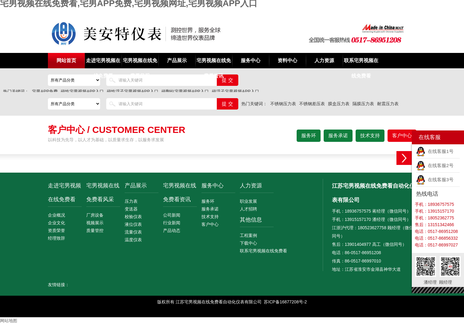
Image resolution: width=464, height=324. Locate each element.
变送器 (131, 208)
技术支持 (370, 135)
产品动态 (171, 230)
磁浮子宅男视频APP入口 (235, 91)
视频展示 (94, 222)
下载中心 (248, 243)
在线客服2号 (435, 165)
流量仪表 (133, 232)
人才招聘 (248, 208)
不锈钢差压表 (312, 103)
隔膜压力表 (363, 103)
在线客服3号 (435, 179)
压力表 (131, 201)
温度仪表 (133, 239)
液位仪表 (133, 224)
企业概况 (56, 215)
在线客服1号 (435, 151)
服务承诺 (338, 135)
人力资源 (324, 60)
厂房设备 (94, 215)
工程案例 (248, 235)
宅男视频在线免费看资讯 (214, 63)
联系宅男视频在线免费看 (361, 63)
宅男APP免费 (45, 91)
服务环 (308, 135)
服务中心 (250, 60)
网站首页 (66, 60)
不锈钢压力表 (283, 103)
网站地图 (8, 320)
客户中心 (402, 135)
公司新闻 (171, 215)
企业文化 (56, 222)
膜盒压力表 (338, 103)
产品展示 (177, 60)
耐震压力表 (388, 103)
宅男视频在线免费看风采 (140, 63)
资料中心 (287, 60)
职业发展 (248, 201)
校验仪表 (133, 216)
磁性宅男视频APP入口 (82, 91)
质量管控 (94, 230)
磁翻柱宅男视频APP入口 (185, 91)
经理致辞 (56, 238)
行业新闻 (171, 222)
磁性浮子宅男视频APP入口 (132, 91)
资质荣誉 (56, 230)
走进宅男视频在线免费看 (103, 63)
